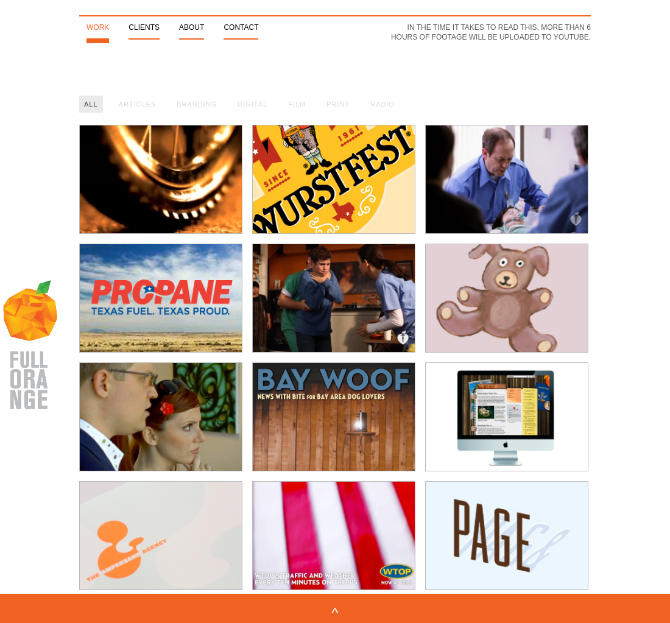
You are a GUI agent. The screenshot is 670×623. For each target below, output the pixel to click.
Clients (144, 27)
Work (97, 27)
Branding (197, 104)
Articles (138, 104)
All (91, 104)
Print (338, 104)
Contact (241, 27)
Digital (252, 104)
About (191, 27)
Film (297, 104)
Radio (382, 104)
